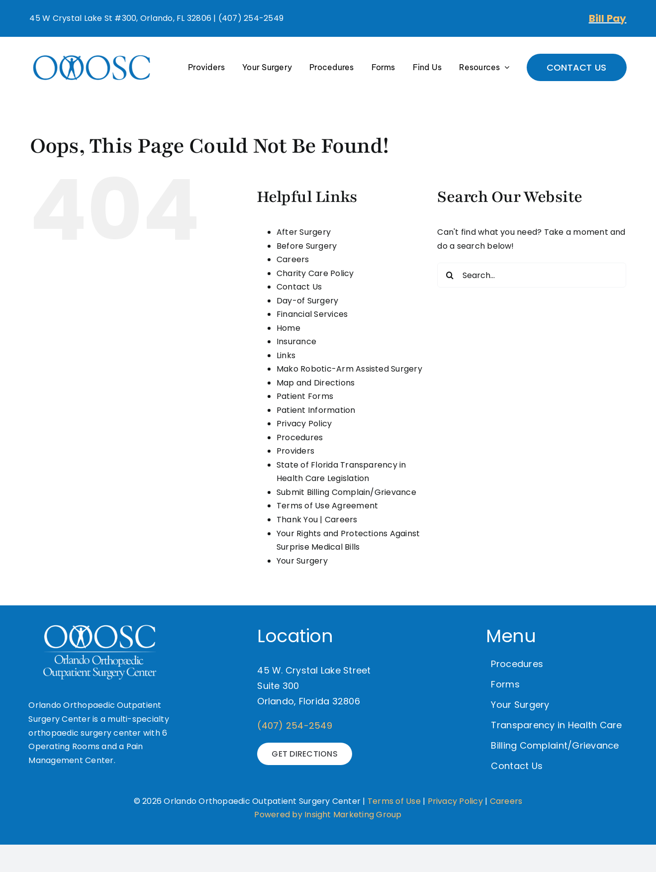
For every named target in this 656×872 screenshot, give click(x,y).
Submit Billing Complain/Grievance (346, 492)
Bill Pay (608, 18)
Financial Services (312, 314)
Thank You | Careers (317, 519)
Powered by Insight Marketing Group (327, 814)
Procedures (300, 437)
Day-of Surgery (307, 300)
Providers (295, 451)
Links (286, 355)
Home (288, 328)
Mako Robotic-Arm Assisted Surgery (349, 369)
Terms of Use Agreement (327, 505)
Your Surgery (302, 561)
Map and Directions (316, 382)
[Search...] (531, 275)
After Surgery (304, 232)
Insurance (296, 341)
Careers (293, 259)
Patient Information (316, 410)
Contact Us (299, 286)
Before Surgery (307, 246)
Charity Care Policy (315, 273)
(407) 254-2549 (294, 725)
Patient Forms (305, 396)
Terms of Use (394, 801)
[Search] (449, 275)
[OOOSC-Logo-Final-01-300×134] (91, 54)
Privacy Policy (304, 423)
